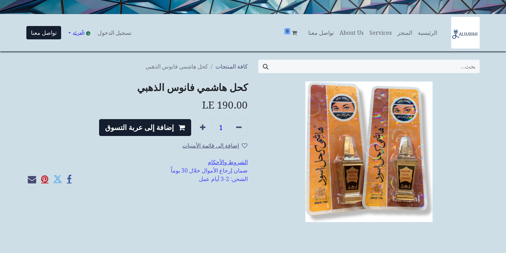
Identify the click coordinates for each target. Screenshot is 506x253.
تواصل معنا (44, 33)
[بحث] (265, 66)
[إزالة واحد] (239, 127)
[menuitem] (427, 33)
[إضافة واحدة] (203, 127)
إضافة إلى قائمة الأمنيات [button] (214, 145)
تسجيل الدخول (114, 33)
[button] (145, 127)
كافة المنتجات (231, 66)
